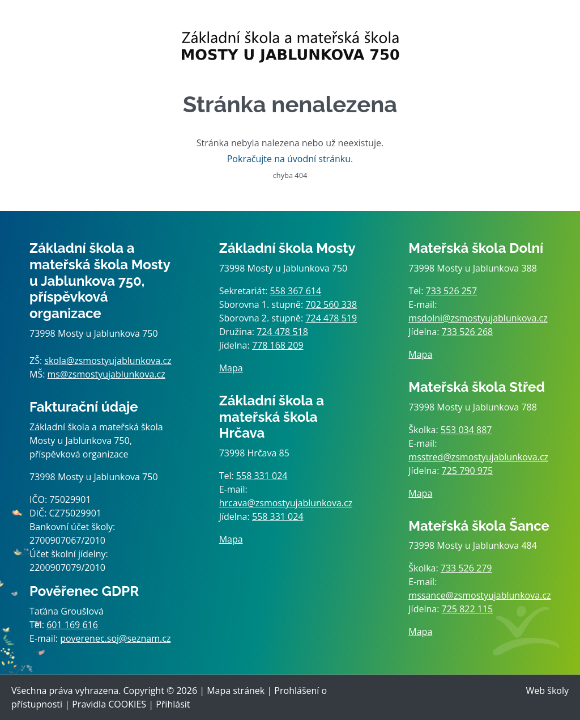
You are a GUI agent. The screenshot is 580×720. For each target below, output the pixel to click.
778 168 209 (278, 345)
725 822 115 (467, 609)
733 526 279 (466, 568)
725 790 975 (467, 470)
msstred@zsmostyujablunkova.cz (478, 457)
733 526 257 (451, 291)
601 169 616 (72, 625)
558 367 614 (295, 291)
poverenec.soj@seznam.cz (115, 638)
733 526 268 (467, 331)
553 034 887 (466, 429)
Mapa (231, 368)
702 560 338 (331, 304)
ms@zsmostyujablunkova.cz (106, 374)
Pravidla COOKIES (109, 704)
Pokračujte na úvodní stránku (289, 159)
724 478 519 (331, 318)
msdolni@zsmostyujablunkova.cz (477, 318)
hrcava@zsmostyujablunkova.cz (286, 503)
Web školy (547, 690)
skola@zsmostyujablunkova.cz (107, 360)
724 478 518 (282, 331)
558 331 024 (262, 475)
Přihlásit (173, 704)
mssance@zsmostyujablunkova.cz (479, 595)
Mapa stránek (236, 690)
